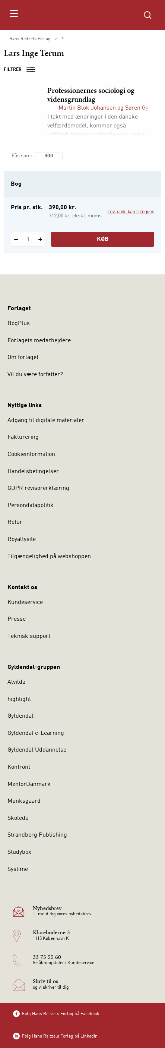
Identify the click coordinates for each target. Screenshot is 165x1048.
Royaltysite (21, 539)
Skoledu (18, 818)
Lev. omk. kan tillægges (131, 211)
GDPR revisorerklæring (38, 488)
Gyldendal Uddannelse (36, 750)
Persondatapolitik (30, 506)
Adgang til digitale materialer (45, 421)
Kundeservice (25, 602)
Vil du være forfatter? (35, 375)
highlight (19, 699)
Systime (17, 869)
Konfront (18, 767)
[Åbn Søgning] (147, 15)
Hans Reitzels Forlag (30, 39)
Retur (14, 522)
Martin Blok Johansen (87, 108)
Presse (16, 619)
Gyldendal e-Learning (35, 733)
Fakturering (23, 437)
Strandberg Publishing (37, 835)
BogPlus (18, 324)
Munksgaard (24, 801)
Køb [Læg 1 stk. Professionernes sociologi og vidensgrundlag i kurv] (103, 239)
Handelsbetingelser (33, 472)
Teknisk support (28, 636)
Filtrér (22, 70)
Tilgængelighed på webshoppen (49, 557)
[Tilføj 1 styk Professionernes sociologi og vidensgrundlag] (40, 239)
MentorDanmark (29, 784)
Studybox (19, 852)
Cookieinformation (31, 454)
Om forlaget (22, 358)
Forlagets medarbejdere (39, 341)
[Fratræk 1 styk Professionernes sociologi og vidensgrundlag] (15, 239)
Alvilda (16, 682)
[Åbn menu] (13, 15)
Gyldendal (20, 716)
